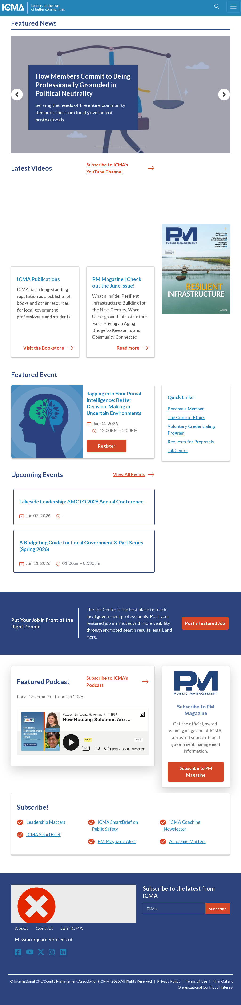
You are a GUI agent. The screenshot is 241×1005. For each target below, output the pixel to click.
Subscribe (217, 908)
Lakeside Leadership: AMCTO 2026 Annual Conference (81, 501)
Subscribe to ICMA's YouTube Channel (107, 168)
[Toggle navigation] (233, 6)
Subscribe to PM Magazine (196, 772)
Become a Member (186, 408)
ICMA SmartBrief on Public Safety (115, 826)
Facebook (18, 952)
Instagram (52, 952)
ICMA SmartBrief (43, 834)
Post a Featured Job (205, 623)
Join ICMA (71, 928)
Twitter (41, 952)
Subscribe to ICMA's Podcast (107, 681)
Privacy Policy (168, 981)
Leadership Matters (45, 822)
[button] (17, 94)
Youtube (30, 952)
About (21, 928)
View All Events (129, 474)
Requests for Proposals (191, 441)
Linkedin (64, 952)
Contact (44, 928)
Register (106, 446)
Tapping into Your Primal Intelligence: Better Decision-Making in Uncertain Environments (114, 403)
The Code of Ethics (186, 417)
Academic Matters (187, 841)
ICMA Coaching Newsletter (182, 826)
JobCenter (178, 450)
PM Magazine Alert (117, 841)
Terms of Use (196, 981)
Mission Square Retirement (44, 939)
